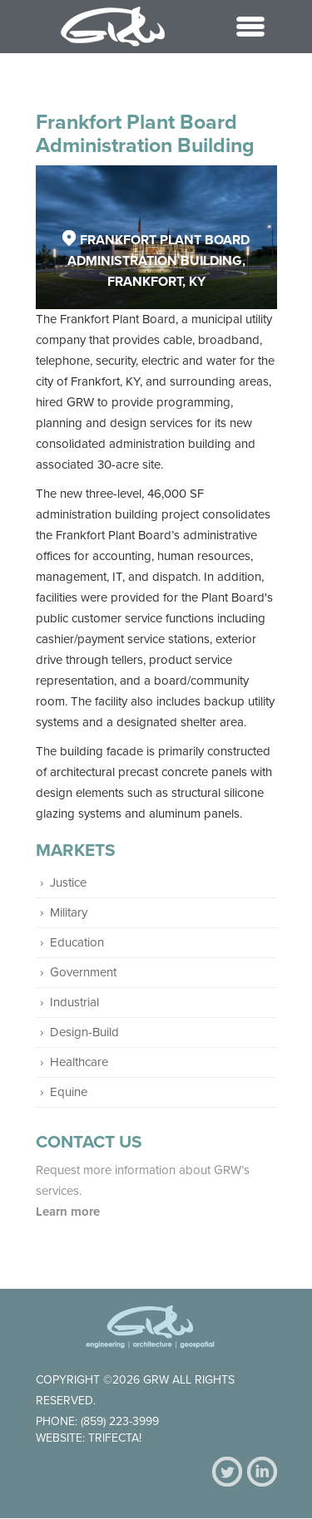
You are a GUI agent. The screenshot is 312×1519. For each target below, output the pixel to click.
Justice (68, 882)
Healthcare (79, 1061)
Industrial (74, 1002)
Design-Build (84, 1032)
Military (68, 912)
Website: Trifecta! (88, 1438)
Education (77, 942)
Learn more (69, 1211)
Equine (68, 1091)
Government (83, 972)
